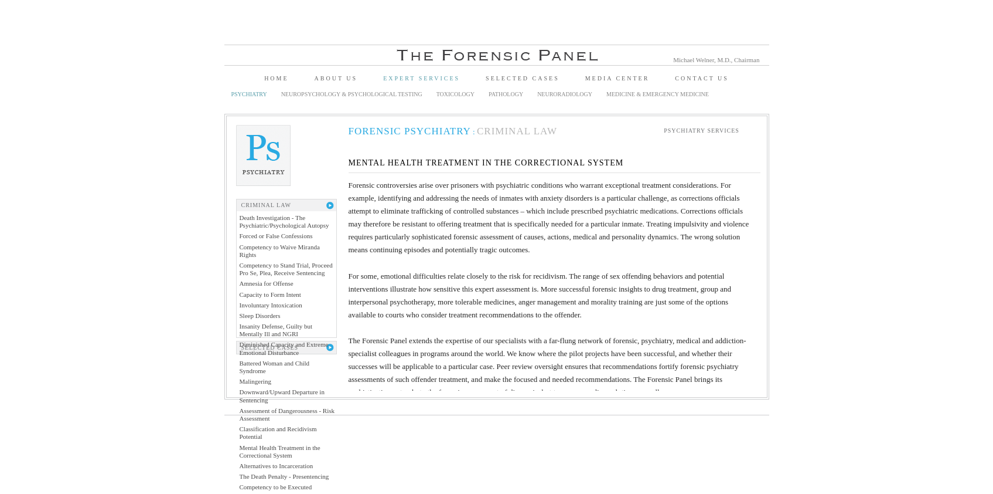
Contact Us (702, 78)
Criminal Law (517, 131)
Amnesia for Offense (267, 283)
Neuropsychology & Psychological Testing (351, 94)
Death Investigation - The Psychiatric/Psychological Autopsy (284, 221)
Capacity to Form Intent (270, 294)
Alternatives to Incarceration (276, 465)
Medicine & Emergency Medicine (657, 94)
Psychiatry (249, 94)
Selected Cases (522, 78)
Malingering (255, 381)
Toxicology (455, 94)
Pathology (506, 94)
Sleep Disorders (260, 315)
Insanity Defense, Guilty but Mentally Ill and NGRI (276, 330)
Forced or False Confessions (276, 235)
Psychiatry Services (701, 130)
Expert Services (421, 78)
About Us (336, 78)
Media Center (617, 78)
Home (276, 78)
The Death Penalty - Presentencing (284, 476)
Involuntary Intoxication (271, 305)
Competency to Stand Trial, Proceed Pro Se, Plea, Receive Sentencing (286, 269)
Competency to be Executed (276, 486)
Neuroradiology (564, 94)
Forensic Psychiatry (410, 131)
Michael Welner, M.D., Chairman (716, 59)
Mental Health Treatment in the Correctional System (280, 451)
